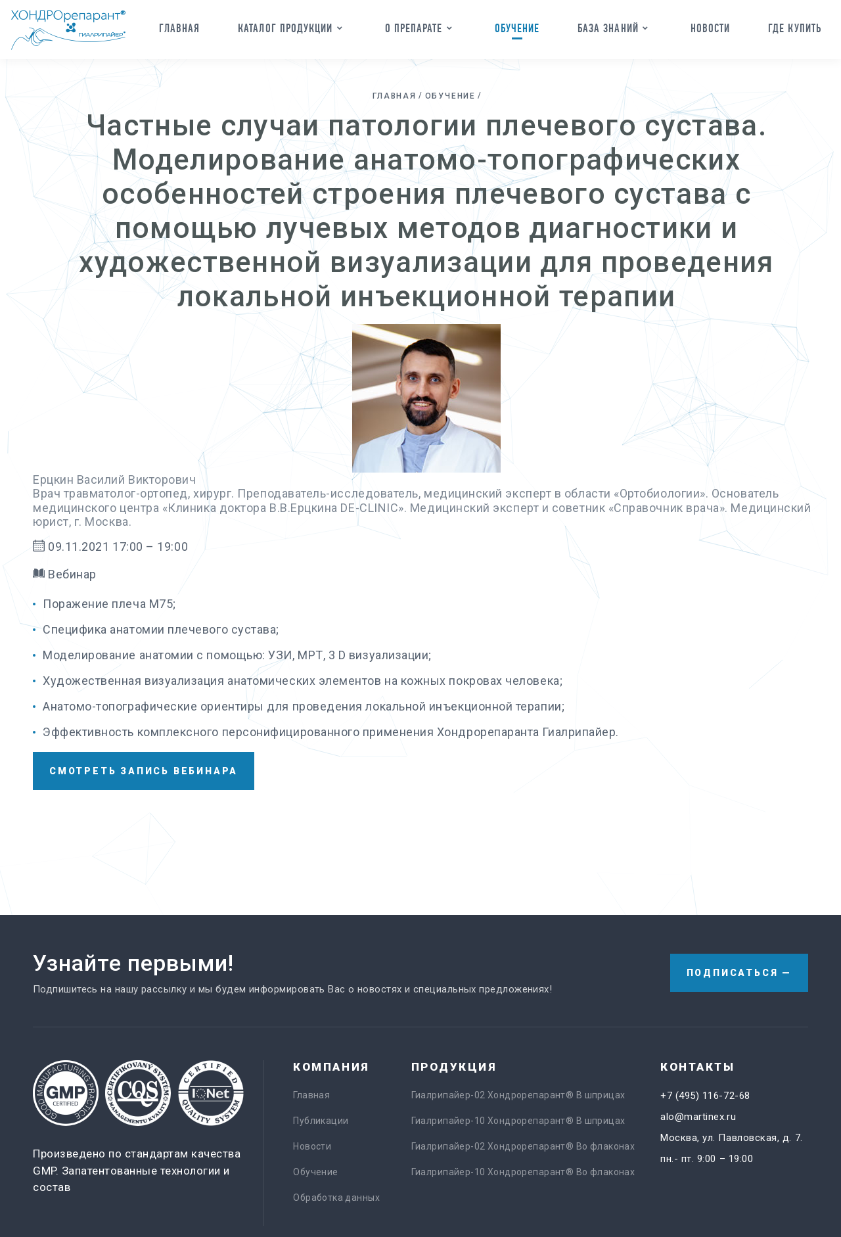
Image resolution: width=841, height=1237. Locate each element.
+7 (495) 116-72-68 (705, 1096)
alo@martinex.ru (698, 1117)
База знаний (608, 28)
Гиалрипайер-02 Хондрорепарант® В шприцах (518, 1095)
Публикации (320, 1120)
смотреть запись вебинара (143, 771)
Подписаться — (739, 973)
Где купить (794, 28)
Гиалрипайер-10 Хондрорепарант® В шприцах (518, 1120)
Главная (179, 28)
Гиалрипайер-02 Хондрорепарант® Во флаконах (523, 1146)
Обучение (517, 28)
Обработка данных (336, 1197)
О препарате (414, 28)
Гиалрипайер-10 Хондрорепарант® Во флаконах (523, 1172)
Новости (711, 28)
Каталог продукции (285, 28)
